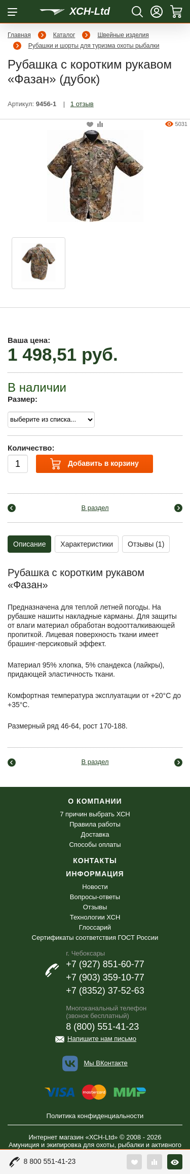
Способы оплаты (95, 844)
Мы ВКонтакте (105, 1063)
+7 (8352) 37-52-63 (105, 991)
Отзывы (95, 907)
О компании (95, 801)
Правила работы (95, 824)
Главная (19, 35)
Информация (95, 874)
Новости (94, 887)
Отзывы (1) (146, 544)
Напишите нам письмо (101, 1038)
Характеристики (86, 544)
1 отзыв (82, 104)
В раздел (94, 508)
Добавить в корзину (94, 463)
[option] (38, 263)
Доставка (95, 834)
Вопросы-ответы (95, 897)
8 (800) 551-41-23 (102, 1027)
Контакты (95, 860)
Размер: (22, 399)
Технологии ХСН (95, 917)
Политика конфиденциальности (95, 1116)
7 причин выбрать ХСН (95, 814)
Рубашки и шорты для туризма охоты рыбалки (94, 45)
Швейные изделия (122, 35)
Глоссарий (95, 927)
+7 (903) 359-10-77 (105, 977)
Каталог (64, 35)
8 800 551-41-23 (50, 1161)
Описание (29, 544)
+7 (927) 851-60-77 (105, 964)
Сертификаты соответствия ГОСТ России (95, 937)
